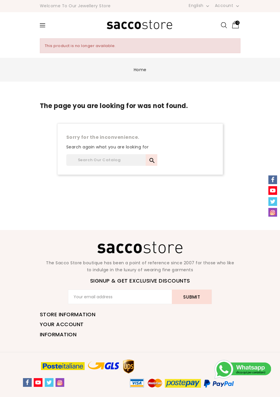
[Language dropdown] (200, 5)
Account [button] (227, 6)
